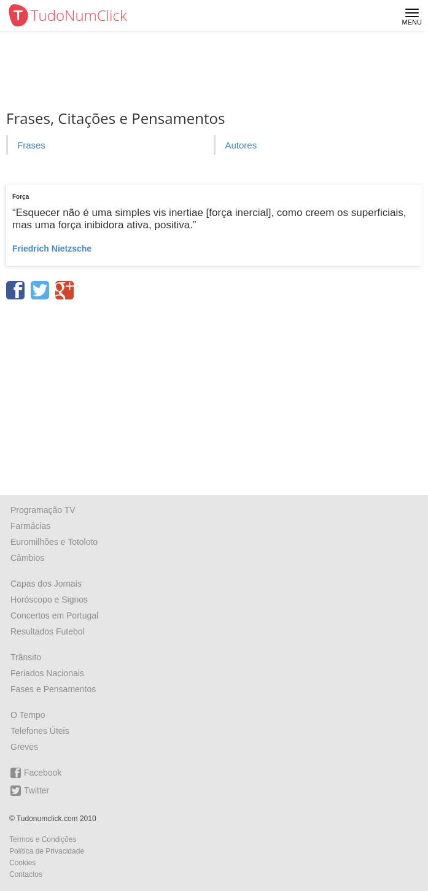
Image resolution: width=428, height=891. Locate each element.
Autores (241, 145)
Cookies (22, 862)
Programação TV (43, 510)
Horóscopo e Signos (49, 599)
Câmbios (27, 558)
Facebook (35, 773)
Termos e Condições (42, 839)
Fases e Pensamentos (53, 689)
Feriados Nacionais (47, 673)
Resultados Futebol (47, 631)
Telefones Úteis (39, 731)
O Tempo (27, 715)
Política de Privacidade (46, 851)
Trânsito (25, 657)
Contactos (25, 874)
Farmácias (30, 526)
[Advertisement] (214, 393)
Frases (31, 145)
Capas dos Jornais (46, 583)
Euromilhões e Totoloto (54, 542)
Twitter (29, 790)
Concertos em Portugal (54, 615)
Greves (24, 747)
